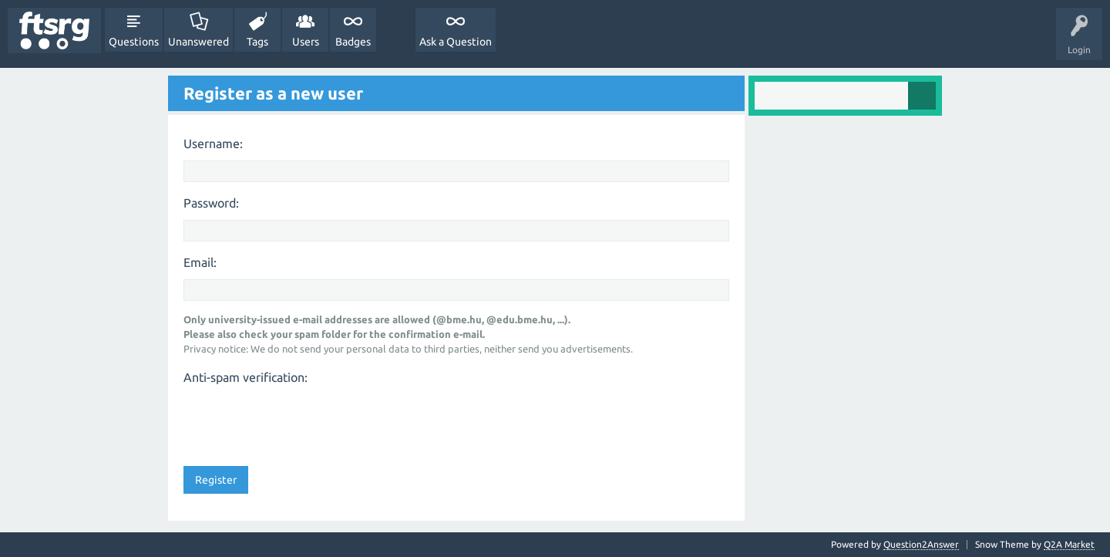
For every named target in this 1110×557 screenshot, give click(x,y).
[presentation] (300, 420)
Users (305, 41)
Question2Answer (921, 544)
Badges (353, 41)
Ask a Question (455, 41)
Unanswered (198, 41)
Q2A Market (1069, 544)
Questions (134, 41)
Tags (257, 41)
